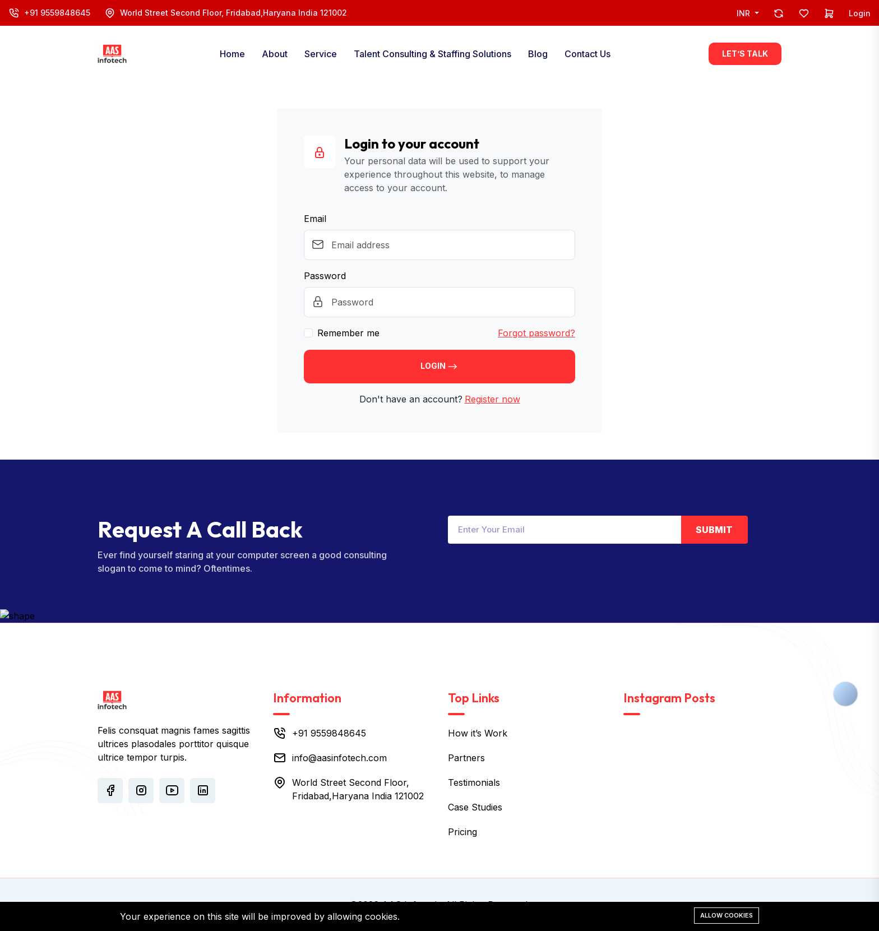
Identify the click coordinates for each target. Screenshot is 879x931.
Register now (492, 399)
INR (744, 13)
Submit (714, 529)
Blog (538, 53)
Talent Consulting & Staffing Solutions (432, 53)
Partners (466, 757)
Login (860, 13)
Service (320, 53)
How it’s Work (477, 733)
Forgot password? (536, 333)
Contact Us (587, 53)
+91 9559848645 (57, 12)
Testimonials (474, 782)
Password (325, 275)
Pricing (462, 831)
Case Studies (475, 807)
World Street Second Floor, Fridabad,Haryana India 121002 (233, 12)
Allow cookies (726, 915)
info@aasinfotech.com (339, 757)
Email (315, 218)
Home (232, 53)
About (275, 53)
